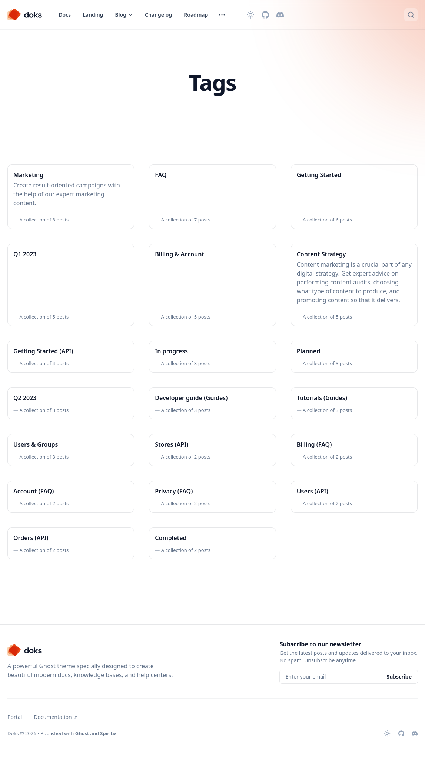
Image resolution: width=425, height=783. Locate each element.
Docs (65, 14)
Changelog (158, 14)
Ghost (82, 733)
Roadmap (196, 14)
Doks (13, 733)
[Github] (265, 14)
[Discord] (280, 14)
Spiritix (108, 733)
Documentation (56, 716)
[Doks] (24, 14)
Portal (14, 716)
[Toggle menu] (123, 14)
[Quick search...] (411, 14)
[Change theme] (250, 14)
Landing (93, 14)
